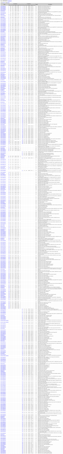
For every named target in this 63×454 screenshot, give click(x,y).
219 (9, 307)
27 (22, 27)
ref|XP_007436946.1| (3, 281)
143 (9, 122)
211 (9, 285)
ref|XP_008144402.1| (3, 121)
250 (22, 124)
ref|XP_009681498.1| (3, 290)
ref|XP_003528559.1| (3, 24)
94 (22, 312)
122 (9, 194)
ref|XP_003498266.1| (3, 208)
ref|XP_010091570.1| (3, 103)
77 (22, 87)
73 (22, 88)
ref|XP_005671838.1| (3, 247)
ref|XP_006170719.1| (3, 213)
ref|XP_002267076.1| (3, 34)
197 (22, 108)
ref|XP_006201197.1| (3, 252)
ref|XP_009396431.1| (3, 85)
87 (22, 100)
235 (22, 123)
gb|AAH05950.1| (3, 173)
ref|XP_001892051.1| (3, 297)
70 (22, 91)
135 (9, 125)
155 (9, 222)
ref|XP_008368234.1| (3, 20)
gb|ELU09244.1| (3, 285)
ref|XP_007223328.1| (3, 27)
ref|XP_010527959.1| (3, 40)
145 (9, 213)
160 (9, 227)
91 (22, 310)
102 (9, 177)
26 (22, 92)
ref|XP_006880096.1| (3, 311)
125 (9, 198)
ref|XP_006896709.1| (3, 109)
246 (9, 134)
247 (22, 111)
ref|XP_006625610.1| (3, 125)
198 (9, 261)
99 (22, 318)
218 (22, 120)
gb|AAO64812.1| (3, 75)
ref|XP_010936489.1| (3, 88)
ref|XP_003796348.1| (3, 123)
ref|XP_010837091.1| (3, 261)
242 (9, 299)
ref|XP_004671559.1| (3, 206)
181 (9, 248)
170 (22, 130)
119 (9, 187)
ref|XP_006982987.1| (3, 215)
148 (9, 215)
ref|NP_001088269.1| (3, 205)
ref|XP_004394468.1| (3, 110)
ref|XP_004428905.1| (3, 248)
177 (9, 244)
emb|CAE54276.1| (3, 148)
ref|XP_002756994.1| (3, 184)
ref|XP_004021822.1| (3, 250)
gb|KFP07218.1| (3, 132)
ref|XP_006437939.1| (3, 83)
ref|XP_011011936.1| (3, 19)
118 (9, 192)
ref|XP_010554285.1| (3, 26)
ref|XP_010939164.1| (3, 86)
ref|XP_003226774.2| (3, 291)
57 (22, 29)
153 (9, 220)
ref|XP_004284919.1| (3, 227)
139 (9, 210)
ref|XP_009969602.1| (3, 303)
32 (22, 84)
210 (9, 283)
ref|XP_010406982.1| (3, 302)
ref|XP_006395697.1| (3, 53)
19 (22, 40)
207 (9, 281)
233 (9, 142)
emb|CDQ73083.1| (3, 188)
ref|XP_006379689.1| (3, 170)
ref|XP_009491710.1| (3, 129)
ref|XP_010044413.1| (3, 150)
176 (9, 243)
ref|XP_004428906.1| (3, 258)
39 (22, 70)
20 (22, 30)
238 (9, 296)
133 (9, 124)
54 (22, 68)
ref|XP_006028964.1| (3, 219)
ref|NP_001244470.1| (3, 111)
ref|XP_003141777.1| (3, 301)
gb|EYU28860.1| (3, 31)
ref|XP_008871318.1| (3, 159)
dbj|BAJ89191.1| (3, 87)
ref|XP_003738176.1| (3, 192)
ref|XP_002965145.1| (3, 100)
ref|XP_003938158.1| (3, 182)
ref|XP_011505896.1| (3, 296)
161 (22, 134)
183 (9, 251)
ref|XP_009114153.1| (3, 43)
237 (22, 122)
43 (22, 46)
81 (22, 97)
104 (9, 179)
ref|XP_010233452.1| (3, 153)
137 (9, 120)
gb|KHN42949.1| (3, 61)
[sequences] (10, 0)
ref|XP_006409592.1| (3, 146)
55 (22, 49)
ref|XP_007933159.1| (3, 189)
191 (22, 139)
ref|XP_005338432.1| (3, 223)
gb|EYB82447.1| (3, 238)
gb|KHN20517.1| (3, 44)
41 (22, 45)
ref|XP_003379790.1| (3, 294)
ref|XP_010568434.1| (3, 141)
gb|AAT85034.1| (3, 79)
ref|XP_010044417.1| (3, 38)
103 (9, 111)
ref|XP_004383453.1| (3, 212)
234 (9, 294)
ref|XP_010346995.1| (3, 232)
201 (9, 280)
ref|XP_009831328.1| (3, 162)
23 (22, 20)
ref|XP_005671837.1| (3, 273)
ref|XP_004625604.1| (3, 312)
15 (22, 34)
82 (22, 94)
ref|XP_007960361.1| (3, 187)
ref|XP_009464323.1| (3, 143)
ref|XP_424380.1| (3, 269)
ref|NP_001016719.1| (3, 108)
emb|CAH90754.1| (3, 207)
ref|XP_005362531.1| (3, 257)
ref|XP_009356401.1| (3, 23)
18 (22, 13)
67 (22, 153)
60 (22, 74)
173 (9, 242)
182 (9, 250)
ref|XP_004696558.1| (3, 275)
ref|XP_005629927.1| (3, 200)
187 (9, 236)
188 (9, 256)
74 (22, 93)
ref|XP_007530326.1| (3, 318)
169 (9, 239)
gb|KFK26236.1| (3, 65)
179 (9, 118)
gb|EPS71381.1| (2, 14)
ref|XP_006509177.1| (3, 236)
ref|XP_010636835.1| (3, 323)
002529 (4, 2)
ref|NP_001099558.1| (3, 240)
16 (22, 26)
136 (9, 207)
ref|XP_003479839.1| (3, 317)
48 (22, 75)
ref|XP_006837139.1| (3, 70)
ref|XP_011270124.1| (3, 179)
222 (9, 289)
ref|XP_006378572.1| (3, 12)
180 (9, 247)
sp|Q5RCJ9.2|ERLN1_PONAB (4, 320)
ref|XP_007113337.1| (3, 234)
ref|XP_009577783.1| (3, 130)
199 (9, 119)
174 (22, 103)
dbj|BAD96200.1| (3, 315)
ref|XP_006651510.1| (3, 76)
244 (22, 143)
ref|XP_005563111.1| (3, 186)
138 (9, 208)
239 (22, 116)
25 (22, 19)
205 (22, 113)
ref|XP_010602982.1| (3, 172)
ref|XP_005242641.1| (3, 139)
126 (9, 121)
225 (9, 130)
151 (9, 123)
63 (22, 73)
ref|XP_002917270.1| (3, 198)
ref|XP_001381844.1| (3, 283)
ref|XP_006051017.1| (3, 230)
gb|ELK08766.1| (3, 118)
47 (22, 63)
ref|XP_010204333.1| (3, 128)
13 (22, 15)
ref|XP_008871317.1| (3, 164)
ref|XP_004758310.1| (3, 196)
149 (9, 216)
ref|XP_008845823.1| (3, 210)
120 (9, 110)
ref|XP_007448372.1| (3, 231)
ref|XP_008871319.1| (3, 168)
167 (9, 264)
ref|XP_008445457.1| (3, 46)
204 (9, 274)
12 (22, 24)
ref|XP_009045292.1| (3, 177)
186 (9, 255)
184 (22, 131)
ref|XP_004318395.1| (3, 214)
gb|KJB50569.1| (3, 154)
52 (22, 62)
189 (9, 257)
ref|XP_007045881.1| (3, 81)
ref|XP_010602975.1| (3, 174)
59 (22, 69)
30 (22, 23)
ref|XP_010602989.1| (3, 185)
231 (9, 129)
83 (22, 90)
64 (22, 79)
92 (22, 311)
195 (9, 303)
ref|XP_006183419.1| (3, 255)
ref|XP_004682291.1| (3, 122)
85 (22, 170)
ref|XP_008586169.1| (3, 127)
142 (22, 132)
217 (22, 118)
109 (9, 184)
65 (22, 76)
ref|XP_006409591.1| (3, 144)
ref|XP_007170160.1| (3, 274)
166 (9, 232)
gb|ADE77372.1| (3, 94)
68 (22, 77)
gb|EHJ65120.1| (2, 295)
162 (22, 129)
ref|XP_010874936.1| (3, 270)
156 (9, 223)
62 (22, 65)
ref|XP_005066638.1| (3, 216)
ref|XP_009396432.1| (3, 93)
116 (9, 189)
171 (9, 240)
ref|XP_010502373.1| (3, 68)
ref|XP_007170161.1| (3, 246)
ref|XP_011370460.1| (3, 119)
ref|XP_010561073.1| (3, 264)
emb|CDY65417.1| (3, 45)
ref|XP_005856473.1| (3, 116)
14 (22, 12)
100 (9, 172)
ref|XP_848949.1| (3, 190)
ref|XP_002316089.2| (3, 15)
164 (9, 230)
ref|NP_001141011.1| (3, 56)
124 (9, 197)
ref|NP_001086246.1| (3, 105)
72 (22, 83)
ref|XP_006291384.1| (3, 63)
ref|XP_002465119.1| (3, 58)
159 (9, 226)
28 (22, 25)
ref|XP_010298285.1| (3, 308)
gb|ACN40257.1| (3, 89)
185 (9, 253)
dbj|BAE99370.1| (3, 62)
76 (22, 86)
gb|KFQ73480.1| (3, 305)
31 (22, 85)
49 (22, 58)
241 (22, 142)
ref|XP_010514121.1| (3, 69)
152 (22, 128)
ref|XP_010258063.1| (3, 29)
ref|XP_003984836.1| (3, 220)
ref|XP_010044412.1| (3, 149)
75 (22, 154)
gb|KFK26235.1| (3, 73)
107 (9, 109)
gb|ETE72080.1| (3, 292)
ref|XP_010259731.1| (3, 49)
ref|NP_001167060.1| (3, 251)
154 (9, 238)
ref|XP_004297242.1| (3, 13)
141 (9, 127)
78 (22, 81)
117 (9, 190)
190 (22, 105)
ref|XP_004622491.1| (3, 293)
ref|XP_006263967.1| (3, 197)
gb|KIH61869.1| (3, 239)
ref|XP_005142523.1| (3, 282)
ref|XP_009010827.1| (3, 280)
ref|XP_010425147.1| (3, 74)
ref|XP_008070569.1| (3, 120)
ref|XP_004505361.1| (3, 30)
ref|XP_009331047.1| (3, 140)
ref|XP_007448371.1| (3, 262)
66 (22, 64)
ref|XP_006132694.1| (3, 256)
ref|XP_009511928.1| (3, 307)
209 (22, 117)
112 (9, 174)
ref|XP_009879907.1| (3, 131)
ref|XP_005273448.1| (3, 263)
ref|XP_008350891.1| (3, 28)
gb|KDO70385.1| (3, 50)
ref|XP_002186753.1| (3, 306)
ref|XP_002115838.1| (3, 299)
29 (22, 39)
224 (22, 110)
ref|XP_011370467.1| (3, 117)
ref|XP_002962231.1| (3, 91)
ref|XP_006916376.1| (3, 113)
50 (22, 72)
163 (9, 117)
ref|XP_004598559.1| (3, 193)
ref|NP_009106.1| (3, 124)
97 (22, 316)
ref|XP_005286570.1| (3, 253)
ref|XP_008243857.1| (3, 25)
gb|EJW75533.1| (3, 304)
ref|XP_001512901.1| (3, 222)
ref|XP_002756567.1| (3, 316)
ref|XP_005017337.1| (3, 133)
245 (9, 291)
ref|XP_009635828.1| (3, 142)
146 (9, 113)
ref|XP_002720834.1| (3, 175)
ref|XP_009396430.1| (3, 84)
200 (9, 262)
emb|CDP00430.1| (3, 10)
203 (9, 273)
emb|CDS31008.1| (3, 167)
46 (22, 56)
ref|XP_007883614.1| (3, 298)
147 (9, 214)
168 (9, 233)
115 (9, 108)
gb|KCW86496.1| (3, 92)
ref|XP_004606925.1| (3, 233)
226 (22, 109)
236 (9, 143)
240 (9, 297)
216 (9, 263)
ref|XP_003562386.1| (3, 78)
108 (9, 182)
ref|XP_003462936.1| (3, 242)
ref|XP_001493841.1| (3, 194)
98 (22, 317)
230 (9, 308)
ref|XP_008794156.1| (3, 77)
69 (22, 78)
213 (9, 305)
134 (9, 206)
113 (9, 186)
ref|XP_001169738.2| (3, 235)
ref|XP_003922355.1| (3, 325)
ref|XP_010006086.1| (3, 134)
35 (22, 28)
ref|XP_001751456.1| (3, 97)
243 (22, 121)
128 (9, 200)
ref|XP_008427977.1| (3, 310)
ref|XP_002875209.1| (3, 72)
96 (22, 315)
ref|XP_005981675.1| (3, 243)
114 (9, 188)
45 (22, 53)
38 (22, 50)
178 (9, 246)
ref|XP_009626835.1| (3, 6)
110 (9, 167)
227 (22, 119)
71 (22, 89)
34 (22, 43)
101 (9, 175)
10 (22, 61)
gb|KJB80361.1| (3, 90)
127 (9, 116)
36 (22, 38)
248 (22, 125)
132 (9, 205)
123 (9, 196)
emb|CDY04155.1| (3, 39)
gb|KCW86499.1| (3, 147)
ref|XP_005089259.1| (3, 289)
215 (9, 131)
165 (9, 231)
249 (22, 127)
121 (9, 193)
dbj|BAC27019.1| (3, 226)
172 (9, 292)
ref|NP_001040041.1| (3, 244)
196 (9, 269)
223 (9, 133)
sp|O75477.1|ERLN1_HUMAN (4, 322)
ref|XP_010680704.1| (3, 64)
